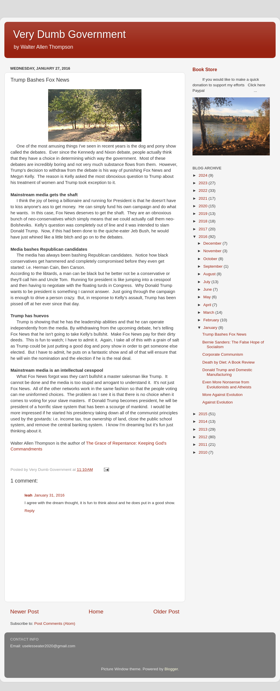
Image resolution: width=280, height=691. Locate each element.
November (213, 251)
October (210, 259)
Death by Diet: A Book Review (228, 362)
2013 (204, 429)
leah (28, 495)
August (210, 274)
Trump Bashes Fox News (224, 334)
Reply (29, 510)
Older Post (166, 611)
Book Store (204, 69)
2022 (204, 190)
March (209, 312)
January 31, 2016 (49, 495)
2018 (204, 221)
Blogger (171, 669)
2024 (204, 175)
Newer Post (24, 611)
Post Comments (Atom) (54, 623)
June (208, 289)
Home (96, 611)
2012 (204, 437)
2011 (204, 444)
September (213, 266)
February (211, 320)
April (207, 305)
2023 (204, 183)
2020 (204, 206)
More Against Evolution (222, 394)
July (207, 282)
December (213, 243)
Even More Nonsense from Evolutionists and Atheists (226, 384)
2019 (204, 213)
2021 (204, 198)
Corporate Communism (222, 354)
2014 (204, 421)
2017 (204, 229)
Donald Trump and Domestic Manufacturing (227, 372)
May (207, 297)
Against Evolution (217, 402)
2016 (204, 236)
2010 (204, 452)
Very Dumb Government (69, 34)
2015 (204, 414)
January (210, 327)
